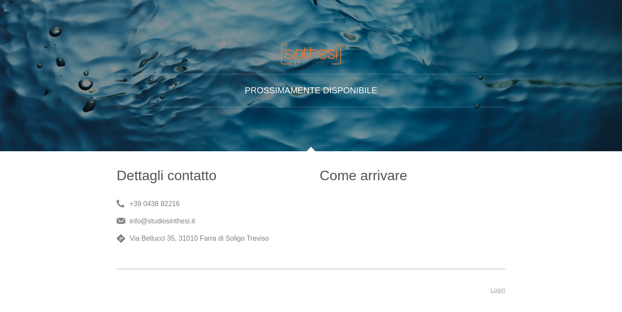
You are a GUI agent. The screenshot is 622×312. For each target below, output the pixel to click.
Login (498, 290)
